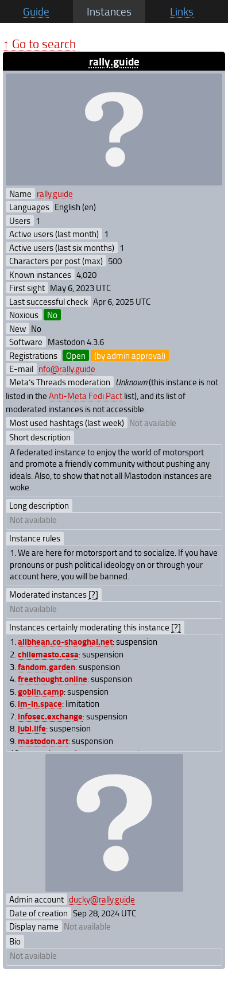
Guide (36, 11)
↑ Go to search (39, 43)
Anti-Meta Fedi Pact (85, 395)
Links (182, 11)
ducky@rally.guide (102, 899)
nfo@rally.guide (66, 368)
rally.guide (114, 61)
